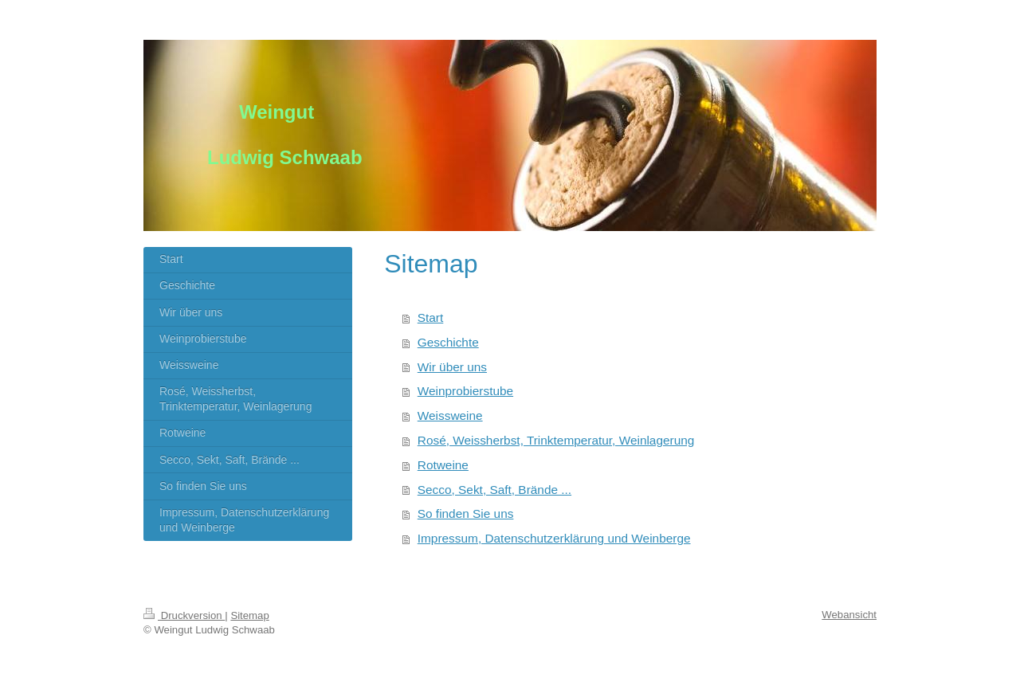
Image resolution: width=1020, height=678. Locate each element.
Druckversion (184, 615)
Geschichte (448, 342)
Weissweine (450, 415)
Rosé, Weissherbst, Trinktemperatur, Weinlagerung (556, 440)
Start (431, 317)
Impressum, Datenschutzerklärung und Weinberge (554, 538)
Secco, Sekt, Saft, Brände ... (494, 489)
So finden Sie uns (466, 513)
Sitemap (249, 615)
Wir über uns (452, 367)
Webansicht (849, 615)
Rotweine (443, 465)
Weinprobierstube (465, 391)
